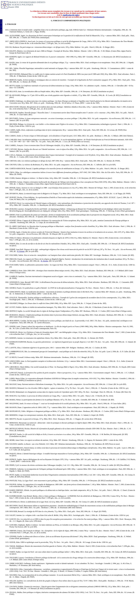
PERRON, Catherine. (17, 469)
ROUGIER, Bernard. (16, 511)
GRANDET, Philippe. (17, 303)
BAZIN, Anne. (14, 62)
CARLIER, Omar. (15, 140)
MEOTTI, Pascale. (16, 419)
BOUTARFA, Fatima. (17, 118)
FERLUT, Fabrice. (16, 238)
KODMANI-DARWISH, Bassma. (21, 342)
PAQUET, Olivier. (15, 454)
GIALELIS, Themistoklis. (18, 297)
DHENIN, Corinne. (16, 182)
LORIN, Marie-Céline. (17, 378)
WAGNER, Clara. (15, 575)
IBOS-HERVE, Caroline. (18, 321)
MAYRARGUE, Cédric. (18, 411)
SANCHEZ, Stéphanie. (17, 525)
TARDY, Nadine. (15, 552)
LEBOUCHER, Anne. (17, 361)
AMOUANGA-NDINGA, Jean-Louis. (22, 41)
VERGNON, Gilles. (16, 569)
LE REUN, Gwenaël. (16, 357)
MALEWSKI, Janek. (16, 403)
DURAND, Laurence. (17, 209)
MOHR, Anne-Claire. (17, 440)
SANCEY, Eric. (15, 519)
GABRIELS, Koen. (16, 271)
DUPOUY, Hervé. (15, 203)
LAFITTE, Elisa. (15, 348)
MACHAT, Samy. (15, 384)
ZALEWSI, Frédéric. (16, 586)
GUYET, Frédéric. (15, 307)
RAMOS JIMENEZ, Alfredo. (19, 490)
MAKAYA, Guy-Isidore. (18, 396)
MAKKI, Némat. (15, 400)
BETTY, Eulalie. (15, 86)
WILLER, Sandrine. (16, 581)
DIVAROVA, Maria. (16, 193)
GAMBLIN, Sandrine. (17, 276)
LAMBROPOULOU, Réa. (18, 351)
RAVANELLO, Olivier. (17, 502)
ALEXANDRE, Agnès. (17, 35)
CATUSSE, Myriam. (16, 149)
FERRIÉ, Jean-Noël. (16, 249)
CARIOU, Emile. (15, 136)
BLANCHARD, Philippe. (18, 95)
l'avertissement (98, 17)
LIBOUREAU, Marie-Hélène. (20, 367)
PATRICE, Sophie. (16, 459)
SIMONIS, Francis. (16, 531)
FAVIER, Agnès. (15, 232)
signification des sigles (71, 15)
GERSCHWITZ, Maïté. (17, 292)
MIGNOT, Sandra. (16, 434)
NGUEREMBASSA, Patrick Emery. (22, 448)
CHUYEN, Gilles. (15, 165)
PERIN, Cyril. (14, 465)
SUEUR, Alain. (14, 542)
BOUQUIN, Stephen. (17, 113)
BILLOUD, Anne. (15, 91)
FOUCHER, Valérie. (16, 255)
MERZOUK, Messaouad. (18, 423)
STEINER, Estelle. (16, 536)
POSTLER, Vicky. (15, 481)
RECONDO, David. (16, 506)
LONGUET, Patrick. (16, 373)
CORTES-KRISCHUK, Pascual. (20, 168)
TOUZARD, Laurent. (17, 558)
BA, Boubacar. (14, 47)
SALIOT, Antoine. (15, 515)
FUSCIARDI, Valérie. (17, 265)
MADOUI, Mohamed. (17, 388)
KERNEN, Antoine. (16, 338)
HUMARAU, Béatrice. (17, 315)
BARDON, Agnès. (16, 57)
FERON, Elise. (14, 244)
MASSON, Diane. (15, 407)
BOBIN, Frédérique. (16, 101)
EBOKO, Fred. (14, 215)
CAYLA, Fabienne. (16, 155)
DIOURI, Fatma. (15, 188)
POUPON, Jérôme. (16, 484)
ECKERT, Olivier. (15, 220)
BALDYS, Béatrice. (16, 51)
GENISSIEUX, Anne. (17, 282)
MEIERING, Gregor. (16, 415)
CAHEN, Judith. (15, 130)
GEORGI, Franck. (15, 288)
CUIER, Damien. (15, 178)
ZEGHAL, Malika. (16, 592)
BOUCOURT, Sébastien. (18, 107)
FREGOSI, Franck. (16, 259)
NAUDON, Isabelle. (16, 444)
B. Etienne (21, 251)
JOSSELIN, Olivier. (16, 332)
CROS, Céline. (14, 172)
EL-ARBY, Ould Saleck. (18, 226)
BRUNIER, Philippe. (16, 124)
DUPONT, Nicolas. (16, 197)
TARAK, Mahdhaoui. (17, 546)
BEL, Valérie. (14, 68)
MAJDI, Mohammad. (17, 392)
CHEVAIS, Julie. (15, 161)
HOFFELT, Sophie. (16, 311)
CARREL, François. (16, 145)
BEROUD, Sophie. (16, 80)
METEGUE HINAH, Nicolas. (20, 429)
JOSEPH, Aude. (15, 326)
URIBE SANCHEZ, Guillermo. (20, 563)
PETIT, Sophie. (14, 475)
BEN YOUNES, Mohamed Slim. (20, 74)
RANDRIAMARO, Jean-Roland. (21, 496)
